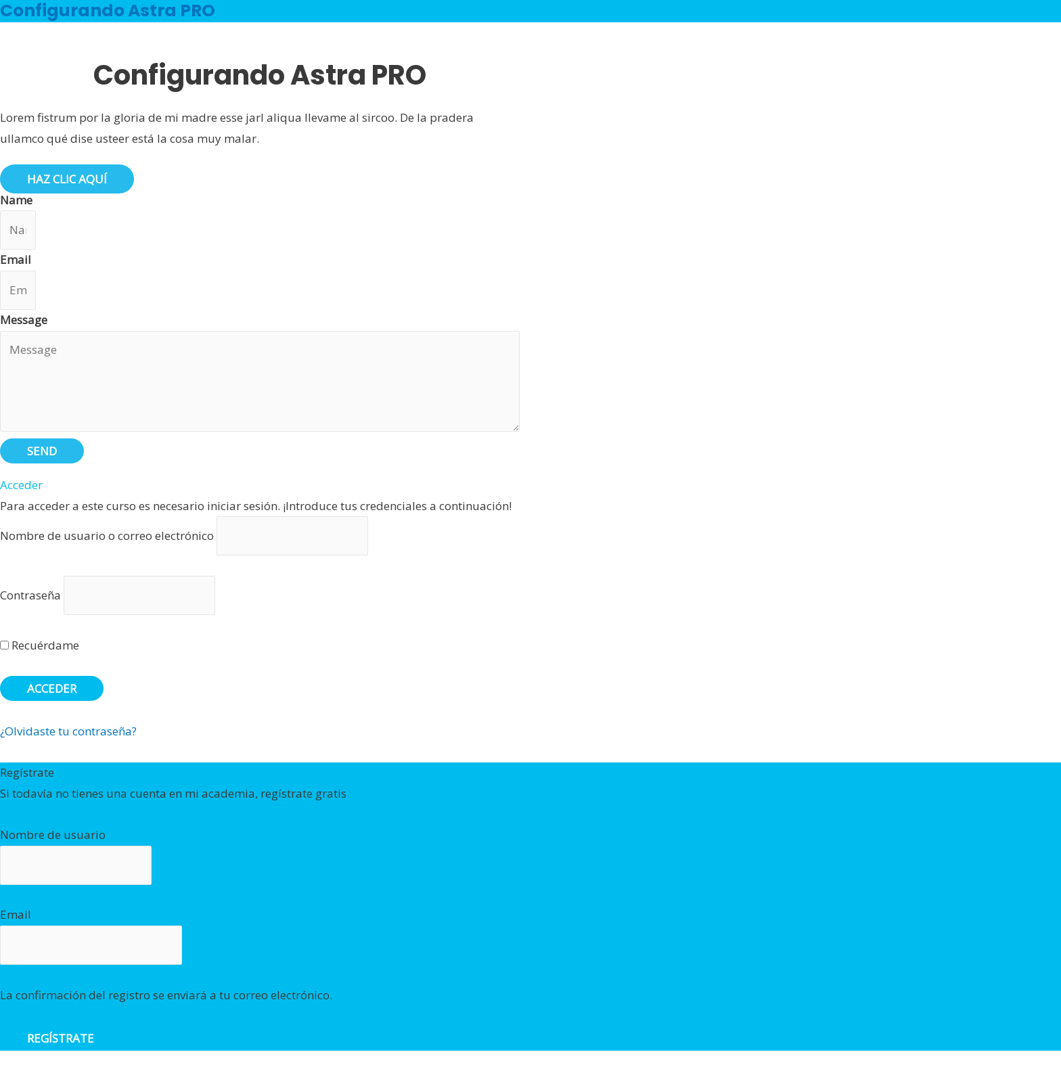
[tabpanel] (260, 285)
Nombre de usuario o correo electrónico (107, 535)
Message (23, 319)
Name (16, 200)
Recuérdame (39, 645)
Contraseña (30, 595)
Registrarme (33, 813)
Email (15, 259)
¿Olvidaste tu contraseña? (68, 731)
